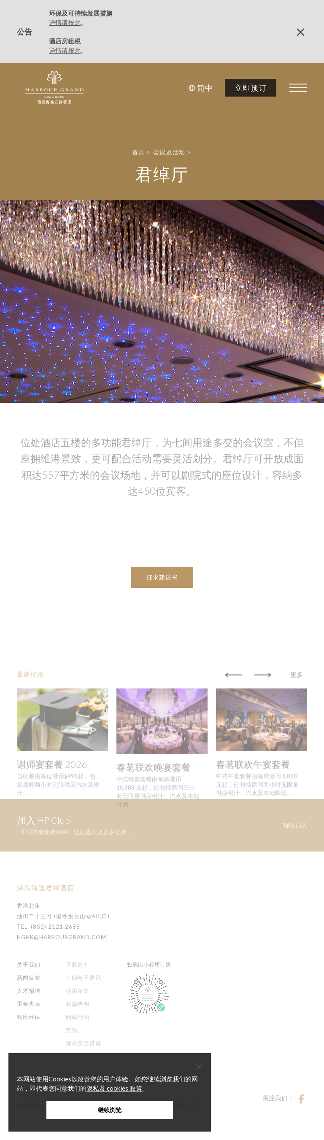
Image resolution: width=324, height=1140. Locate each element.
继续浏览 (110, 1109)
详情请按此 (65, 22)
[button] (201, 87)
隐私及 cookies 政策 (114, 1088)
